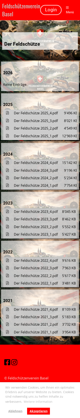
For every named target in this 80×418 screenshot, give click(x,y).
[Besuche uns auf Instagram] (14, 362)
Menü (70, 10)
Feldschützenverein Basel (21, 10)
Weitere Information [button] (38, 402)
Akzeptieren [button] (39, 411)
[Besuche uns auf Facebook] (7, 362)
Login (51, 9)
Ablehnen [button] (15, 411)
